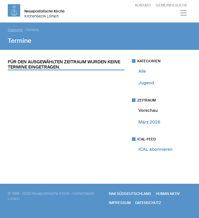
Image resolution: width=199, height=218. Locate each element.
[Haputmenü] (183, 13)
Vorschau (148, 110)
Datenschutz (148, 202)
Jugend (146, 83)
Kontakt (143, 5)
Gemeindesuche (171, 5)
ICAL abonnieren (155, 149)
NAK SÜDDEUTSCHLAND (130, 193)
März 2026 (149, 122)
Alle (142, 71)
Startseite (15, 30)
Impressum (120, 202)
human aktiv (168, 193)
